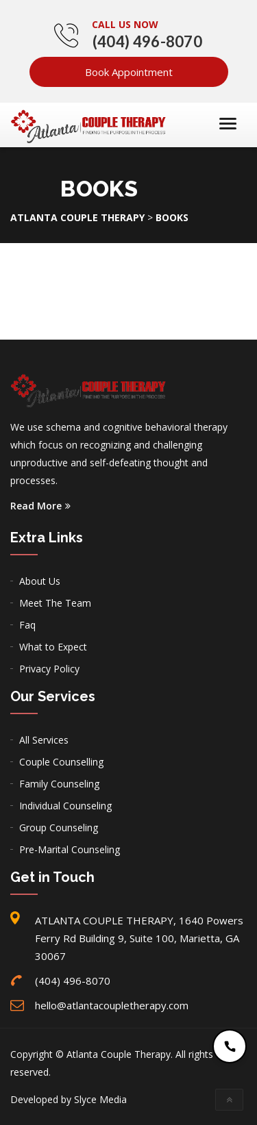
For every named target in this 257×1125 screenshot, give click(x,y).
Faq (27, 624)
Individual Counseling (65, 805)
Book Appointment (129, 72)
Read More (40, 506)
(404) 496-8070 (147, 41)
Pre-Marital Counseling (69, 849)
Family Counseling (59, 783)
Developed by (68, 1099)
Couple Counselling (61, 761)
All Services (44, 739)
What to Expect (53, 646)
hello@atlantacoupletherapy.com (111, 1005)
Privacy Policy (49, 668)
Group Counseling (58, 827)
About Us (39, 580)
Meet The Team (55, 602)
